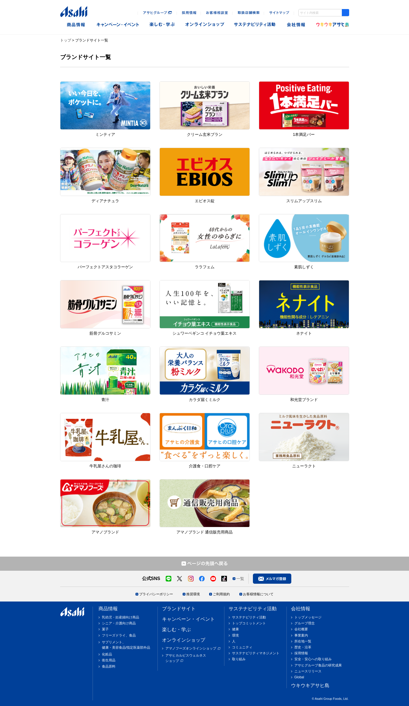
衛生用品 (108, 660)
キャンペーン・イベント (117, 24)
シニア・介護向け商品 (119, 623)
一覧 (240, 578)
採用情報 (301, 653)
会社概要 (301, 629)
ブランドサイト (179, 608)
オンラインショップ (204, 24)
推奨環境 (193, 594)
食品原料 (108, 666)
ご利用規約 (221, 594)
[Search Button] (345, 12)
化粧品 (107, 654)
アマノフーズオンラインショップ (190, 648)
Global (299, 677)
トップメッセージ (307, 617)
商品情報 (76, 24)
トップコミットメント (249, 623)
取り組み (239, 659)
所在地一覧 (302, 641)
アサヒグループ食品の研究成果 (318, 665)
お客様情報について (258, 594)
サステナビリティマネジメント (255, 653)
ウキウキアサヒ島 (330, 24)
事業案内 (301, 635)
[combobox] (323, 12)
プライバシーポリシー (156, 594)
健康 (235, 629)
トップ (65, 40)
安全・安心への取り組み (313, 659)
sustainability (255, 24)
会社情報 (296, 24)
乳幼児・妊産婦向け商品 (120, 617)
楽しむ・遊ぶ (162, 24)
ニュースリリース (307, 671)
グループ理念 (304, 623)
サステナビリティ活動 (253, 608)
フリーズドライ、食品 (119, 635)
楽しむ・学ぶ (176, 629)
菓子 (105, 629)
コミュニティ (242, 647)
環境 (235, 635)
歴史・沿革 (302, 647)
